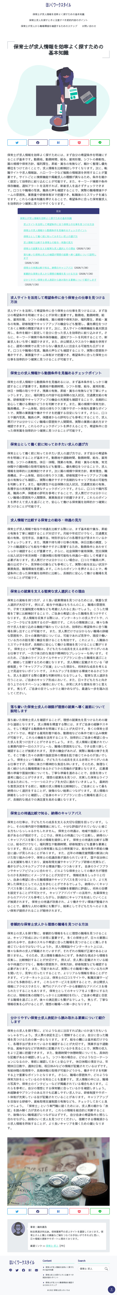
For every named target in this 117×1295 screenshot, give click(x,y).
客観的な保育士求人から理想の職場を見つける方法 (51, 273)
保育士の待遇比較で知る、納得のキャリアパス (48, 267)
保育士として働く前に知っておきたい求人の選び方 (51, 236)
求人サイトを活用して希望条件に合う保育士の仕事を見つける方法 (59, 224)
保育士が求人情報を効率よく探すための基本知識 (58, 14)
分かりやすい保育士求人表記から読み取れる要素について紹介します (60, 279)
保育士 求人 (52, 1245)
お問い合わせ (89, 26)
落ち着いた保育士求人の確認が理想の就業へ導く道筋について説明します (60, 256)
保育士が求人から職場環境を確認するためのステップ (49, 26)
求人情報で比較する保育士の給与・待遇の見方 (48, 242)
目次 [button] (58, 211)
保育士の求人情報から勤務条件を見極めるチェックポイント (55, 230)
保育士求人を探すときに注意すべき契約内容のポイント (58, 20)
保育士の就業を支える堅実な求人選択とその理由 (49, 248)
